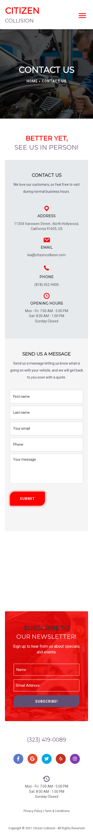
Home (32, 81)
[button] (46, 701)
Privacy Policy (33, 811)
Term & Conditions (57, 811)
